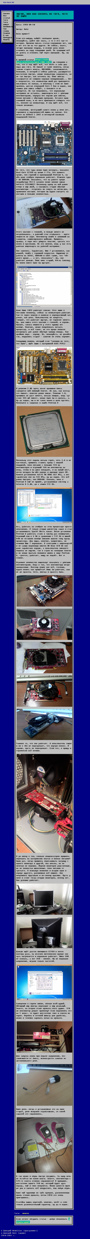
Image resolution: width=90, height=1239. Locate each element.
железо (25, 1213)
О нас (6, 35)
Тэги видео (6, 23)
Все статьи (6, 17)
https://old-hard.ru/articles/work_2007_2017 (33, 60)
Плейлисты (7, 26)
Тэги (5, 20)
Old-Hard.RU (8, 2)
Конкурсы (7, 37)
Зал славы (6, 30)
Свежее (6, 13)
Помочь (6, 40)
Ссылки (6, 33)
